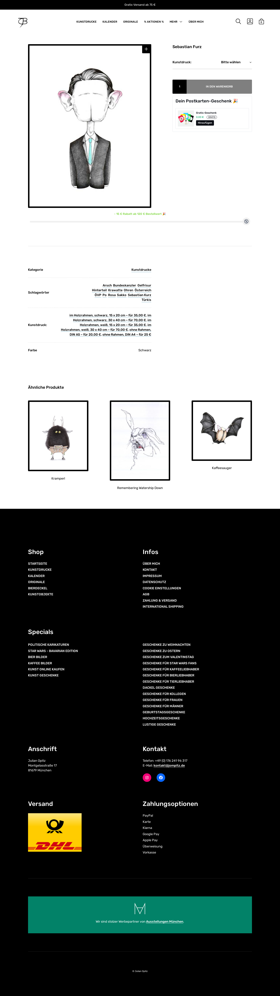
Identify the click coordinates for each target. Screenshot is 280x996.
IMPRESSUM (152, 576)
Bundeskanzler (124, 285)
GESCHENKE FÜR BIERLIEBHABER (168, 675)
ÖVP (98, 295)
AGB (146, 594)
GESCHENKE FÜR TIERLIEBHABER (168, 682)
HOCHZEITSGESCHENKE (161, 718)
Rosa (112, 295)
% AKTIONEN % (154, 21)
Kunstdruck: (181, 62)
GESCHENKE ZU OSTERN (161, 651)
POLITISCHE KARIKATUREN (48, 645)
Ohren (128, 290)
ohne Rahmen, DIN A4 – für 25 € (126, 335)
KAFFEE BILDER (40, 663)
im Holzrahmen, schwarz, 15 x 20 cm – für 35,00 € (107, 315)
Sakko (121, 295)
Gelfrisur (144, 285)
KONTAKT (150, 570)
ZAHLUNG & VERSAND (160, 600)
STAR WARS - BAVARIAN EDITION (53, 651)
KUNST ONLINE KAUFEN (46, 669)
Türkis (146, 300)
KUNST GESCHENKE (43, 675)
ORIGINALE (130, 21)
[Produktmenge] (179, 87)
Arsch (107, 285)
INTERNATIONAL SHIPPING (163, 607)
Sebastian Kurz (139, 295)
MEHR (173, 21)
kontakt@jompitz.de (169, 765)
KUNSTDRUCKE (86, 21)
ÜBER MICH (196, 21)
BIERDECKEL (37, 588)
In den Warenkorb (219, 86)
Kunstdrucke (141, 270)
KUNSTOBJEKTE (40, 594)
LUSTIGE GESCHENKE (159, 724)
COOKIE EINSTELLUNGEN (162, 588)
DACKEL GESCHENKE (159, 688)
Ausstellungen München (164, 921)
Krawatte (115, 290)
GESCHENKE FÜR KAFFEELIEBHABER (171, 669)
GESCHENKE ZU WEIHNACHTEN (167, 645)
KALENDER (109, 21)
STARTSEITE (37, 564)
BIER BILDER (37, 657)
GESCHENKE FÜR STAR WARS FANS (170, 663)
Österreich (143, 290)
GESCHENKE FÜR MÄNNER (163, 706)
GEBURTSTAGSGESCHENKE (164, 712)
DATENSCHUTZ (154, 582)
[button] (146, 49)
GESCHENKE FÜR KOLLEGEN (164, 694)
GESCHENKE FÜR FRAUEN (162, 700)
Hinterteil (99, 290)
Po (104, 295)
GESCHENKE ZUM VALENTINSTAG (168, 657)
